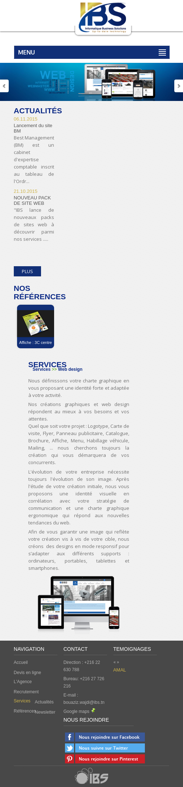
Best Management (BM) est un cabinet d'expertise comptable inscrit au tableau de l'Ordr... (34, 159)
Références (24, 711)
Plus (27, 271)
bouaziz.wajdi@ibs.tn (84, 702)
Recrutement (26, 691)
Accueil (21, 662)
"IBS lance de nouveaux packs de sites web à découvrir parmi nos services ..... (34, 224)
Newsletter (45, 712)
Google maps (79, 711)
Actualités (44, 702)
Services (22, 700)
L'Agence (23, 681)
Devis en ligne (27, 672)
